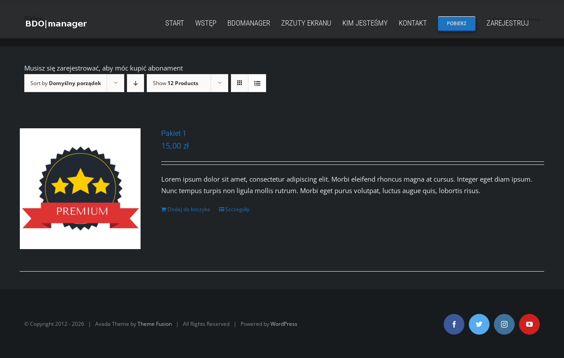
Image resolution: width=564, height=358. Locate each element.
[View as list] (257, 83)
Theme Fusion (154, 324)
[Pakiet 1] (80, 188)
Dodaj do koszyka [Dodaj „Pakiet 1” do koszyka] (188, 209)
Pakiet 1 (173, 133)
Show (175, 83)
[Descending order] (135, 83)
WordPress (284, 324)
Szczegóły (237, 209)
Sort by (65, 83)
